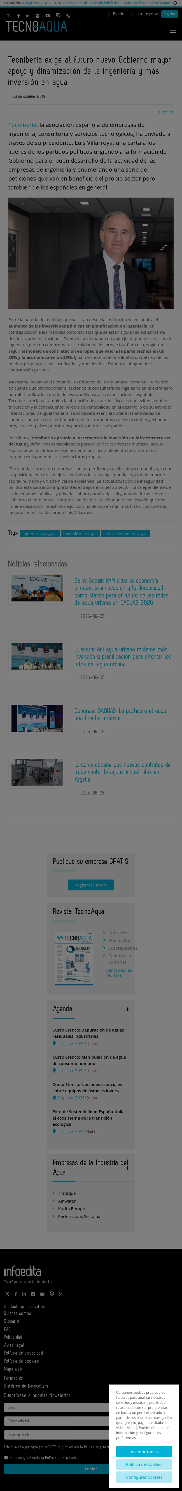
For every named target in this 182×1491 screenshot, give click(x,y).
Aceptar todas (144, 1451)
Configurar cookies (144, 1477)
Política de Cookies (144, 1464)
